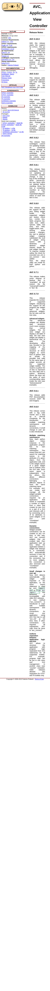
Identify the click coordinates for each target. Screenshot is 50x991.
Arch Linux (6, 115)
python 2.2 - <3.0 (7, 41)
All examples (6, 135)
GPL (9, 38)
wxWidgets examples (9, 101)
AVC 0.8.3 (33, 95)
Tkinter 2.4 (5, 56)
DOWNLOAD (12, 106)
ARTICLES (13, 85)
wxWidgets (5, 74)
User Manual (6, 76)
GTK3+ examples (7, 95)
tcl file (13, 130)
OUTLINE (13, 31)
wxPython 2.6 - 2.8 (8, 59)
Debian (5, 117)
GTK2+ (4, 72)
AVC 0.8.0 (33, 203)
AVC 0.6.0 (33, 407)
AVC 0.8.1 (33, 165)
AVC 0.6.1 (33, 391)
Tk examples (6, 99)
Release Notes (7, 78)
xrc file (21, 132)
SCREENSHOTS (13, 90)
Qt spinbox (6, 128)
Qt (14, 72)
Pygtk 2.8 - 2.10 (7, 45)
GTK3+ (9, 72)
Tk (16, 72)
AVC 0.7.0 (33, 294)
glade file (20, 123)
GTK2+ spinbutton (9, 123)
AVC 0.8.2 (33, 138)
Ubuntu (5, 119)
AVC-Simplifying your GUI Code (12, 87)
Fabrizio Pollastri (13, 65)
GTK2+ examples (7, 93)
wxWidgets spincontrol (10, 132)
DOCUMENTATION (12, 68)
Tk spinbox (6, 130)
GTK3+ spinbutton (8, 125)
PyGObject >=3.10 (8, 49)
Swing (12, 74)
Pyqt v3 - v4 (6, 52)
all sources (6, 112)
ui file (3, 126)
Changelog (5, 80)
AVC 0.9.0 (33, 74)
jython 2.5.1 (5, 63)
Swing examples (7, 103)
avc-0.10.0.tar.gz (13, 110)
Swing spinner (7, 133)
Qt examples (6, 97)
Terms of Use (39, 679)
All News (5, 82)
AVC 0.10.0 (34, 39)
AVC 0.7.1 (33, 272)
